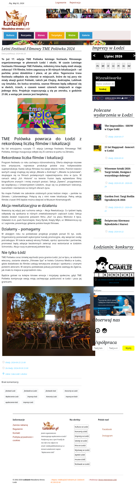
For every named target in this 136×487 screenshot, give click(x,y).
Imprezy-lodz (32, 396)
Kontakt (16, 433)
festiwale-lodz (51, 391)
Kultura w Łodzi (81, 427)
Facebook (107, 429)
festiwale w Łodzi (82, 464)
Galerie (86, 35)
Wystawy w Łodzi (82, 450)
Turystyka (56, 35)
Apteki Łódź (80, 454)
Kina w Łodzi (80, 445)
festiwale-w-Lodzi (30, 391)
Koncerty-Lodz (51, 396)
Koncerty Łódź (81, 431)
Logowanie (60, 2)
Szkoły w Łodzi (81, 441)
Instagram (107, 435)
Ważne (71, 35)
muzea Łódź (80, 459)
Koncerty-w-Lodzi (71, 391)
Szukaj (102, 89)
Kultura (10, 35)
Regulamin (18, 429)
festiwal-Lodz (10, 391)
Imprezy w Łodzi (82, 436)
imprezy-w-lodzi (72, 396)
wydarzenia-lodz (12, 402)
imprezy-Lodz (28, 402)
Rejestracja (75, 2)
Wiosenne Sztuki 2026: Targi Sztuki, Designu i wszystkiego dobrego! (118, 172)
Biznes (41, 35)
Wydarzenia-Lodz (12, 396)
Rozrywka (26, 35)
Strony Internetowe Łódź (107, 480)
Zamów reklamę (20, 425)
